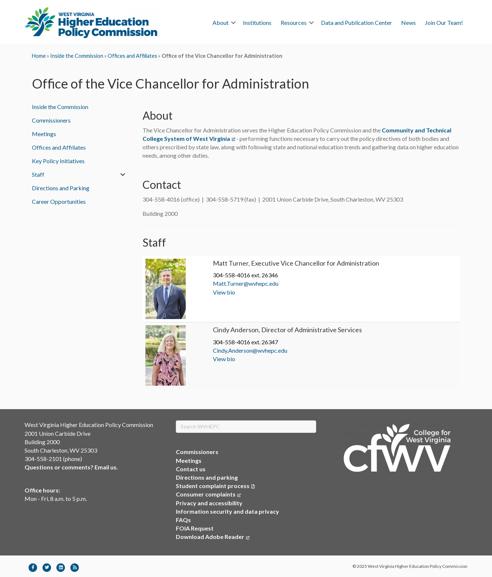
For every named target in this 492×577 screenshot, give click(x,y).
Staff (38, 174)
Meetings (44, 133)
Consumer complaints (208, 494)
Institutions (257, 22)
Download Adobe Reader (212, 536)
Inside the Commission (76, 56)
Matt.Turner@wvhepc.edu (245, 283)
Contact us (191, 468)
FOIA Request (195, 528)
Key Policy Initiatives (58, 160)
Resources (294, 22)
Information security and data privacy (227, 511)
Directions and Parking (60, 187)
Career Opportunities (59, 201)
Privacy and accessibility (209, 502)
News (408, 22)
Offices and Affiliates (132, 56)
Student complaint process (212, 485)
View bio (224, 292)
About (220, 22)
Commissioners (51, 120)
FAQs (183, 519)
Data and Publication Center (356, 22)
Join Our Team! (444, 22)
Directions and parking (207, 477)
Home (39, 56)
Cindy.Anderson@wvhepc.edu (250, 350)
